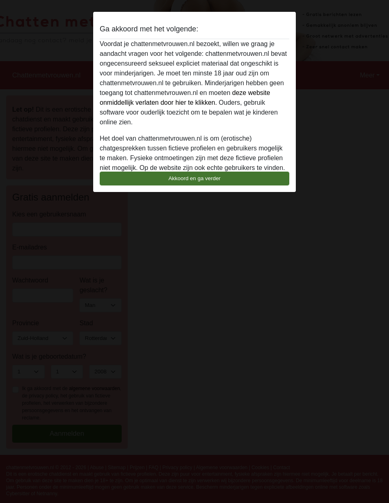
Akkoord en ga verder (194, 178)
